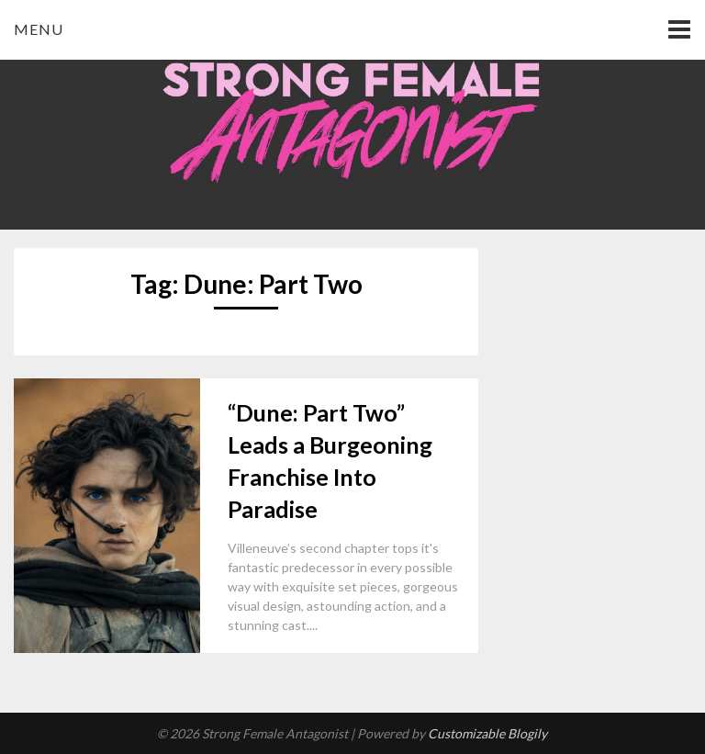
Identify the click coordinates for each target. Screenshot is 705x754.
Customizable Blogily (487, 733)
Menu (38, 29)
